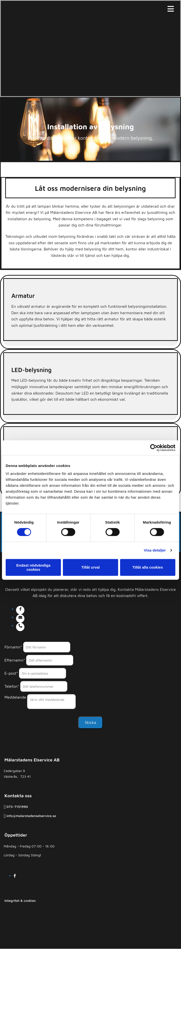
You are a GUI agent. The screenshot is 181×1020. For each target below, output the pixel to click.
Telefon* (11, 686)
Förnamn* (13, 647)
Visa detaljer (155, 550)
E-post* (11, 673)
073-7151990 (17, 806)
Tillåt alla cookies (147, 567)
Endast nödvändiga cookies (33, 567)
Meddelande (15, 697)
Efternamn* (14, 660)
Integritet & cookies (20, 900)
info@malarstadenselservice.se (31, 816)
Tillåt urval (90, 567)
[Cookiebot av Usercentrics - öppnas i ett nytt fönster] (153, 447)
